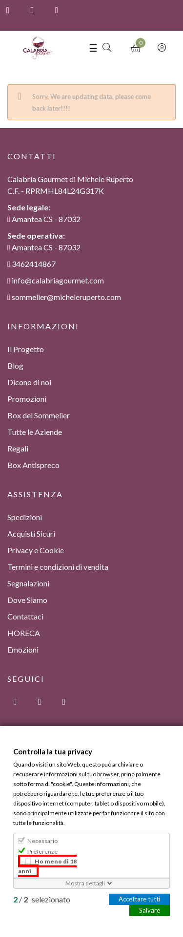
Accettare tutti (139, 898)
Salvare (149, 910)
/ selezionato (41, 898)
